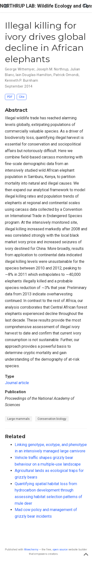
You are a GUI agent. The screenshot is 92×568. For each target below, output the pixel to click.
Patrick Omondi (66, 75)
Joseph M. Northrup (52, 69)
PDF (10, 97)
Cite (21, 97)
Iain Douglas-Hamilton (34, 75)
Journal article (17, 382)
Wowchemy (31, 549)
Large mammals (18, 419)
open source (60, 549)
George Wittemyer (20, 69)
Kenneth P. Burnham (21, 80)
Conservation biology (52, 419)
